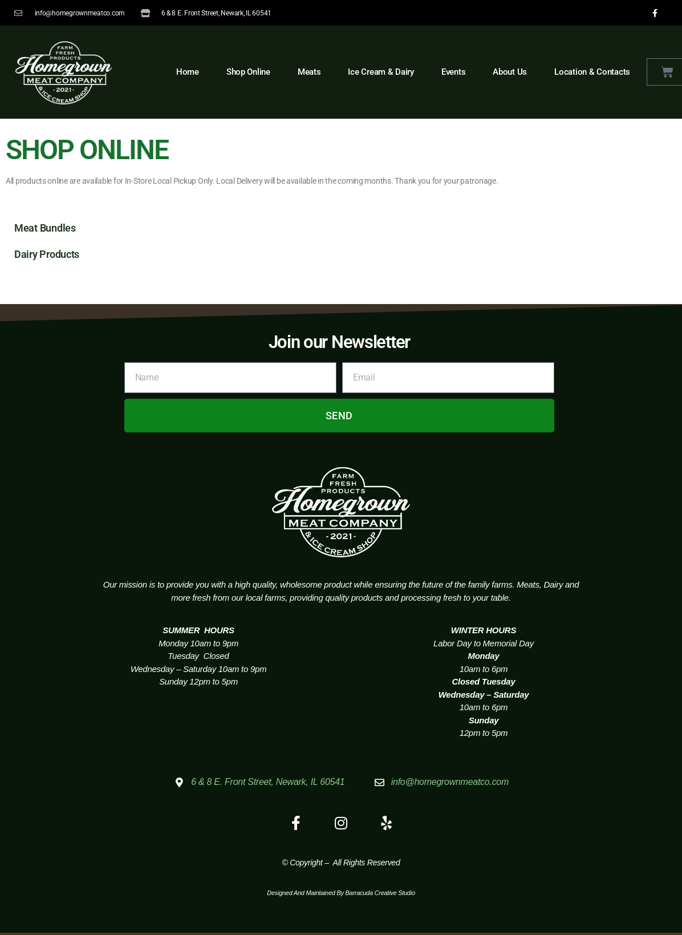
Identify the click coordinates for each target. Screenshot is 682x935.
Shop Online (248, 72)
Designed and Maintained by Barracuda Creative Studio (341, 893)
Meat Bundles (45, 228)
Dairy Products (46, 254)
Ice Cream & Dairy (380, 72)
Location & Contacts (592, 72)
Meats (309, 72)
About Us (510, 72)
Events (453, 72)
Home (187, 72)
